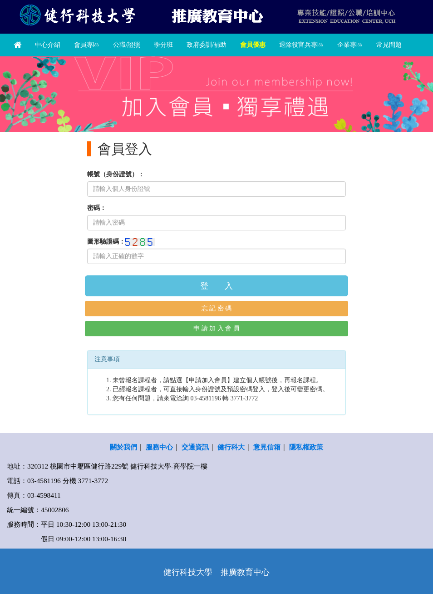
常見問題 (389, 44)
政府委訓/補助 (206, 44)
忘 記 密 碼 (217, 308)
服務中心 (159, 447)
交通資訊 (195, 447)
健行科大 (231, 447)
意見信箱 (266, 447)
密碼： (96, 208)
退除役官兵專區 (301, 44)
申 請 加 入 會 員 (216, 328)
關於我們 (123, 447)
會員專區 (86, 44)
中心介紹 (47, 44)
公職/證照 (126, 44)
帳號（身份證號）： (115, 174)
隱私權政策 (306, 447)
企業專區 (350, 44)
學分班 (163, 44)
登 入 (216, 285)
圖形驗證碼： (106, 241)
